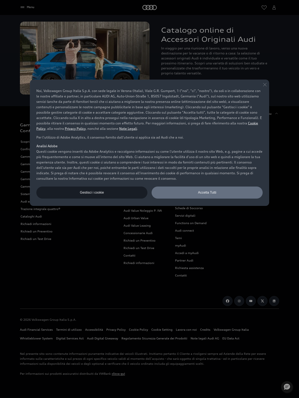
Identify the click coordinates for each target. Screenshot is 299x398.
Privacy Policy (75, 129)
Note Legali (128, 129)
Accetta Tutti (207, 192)
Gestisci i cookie (92, 192)
